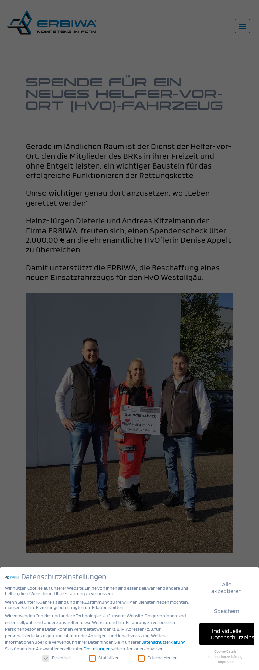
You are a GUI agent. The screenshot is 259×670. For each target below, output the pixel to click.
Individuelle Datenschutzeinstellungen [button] (231, 633)
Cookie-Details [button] (224, 651)
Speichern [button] (225, 610)
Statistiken (104, 657)
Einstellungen (97, 648)
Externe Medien (157, 657)
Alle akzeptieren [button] (226, 588)
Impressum (226, 661)
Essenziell (57, 657)
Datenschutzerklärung (163, 642)
